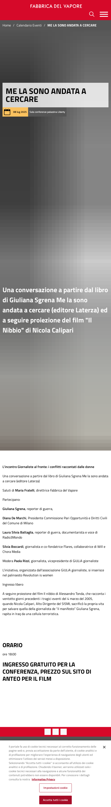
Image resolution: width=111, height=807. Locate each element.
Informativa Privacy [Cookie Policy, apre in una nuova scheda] (43, 781)
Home (7, 25)
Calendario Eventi (29, 25)
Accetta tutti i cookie (55, 802)
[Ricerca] (91, 14)
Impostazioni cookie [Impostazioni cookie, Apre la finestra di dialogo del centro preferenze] (55, 790)
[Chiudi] (104, 749)
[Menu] (104, 14)
